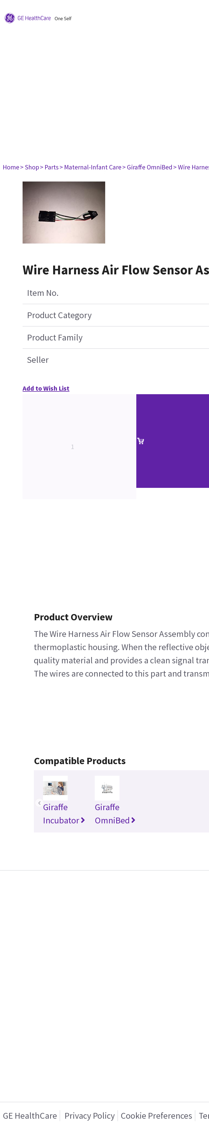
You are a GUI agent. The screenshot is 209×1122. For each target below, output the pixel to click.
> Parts (49, 167)
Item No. (43, 292)
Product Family (55, 337)
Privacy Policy (89, 1115)
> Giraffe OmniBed (147, 167)
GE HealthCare (30, 1115)
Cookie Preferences (156, 1115)
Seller (38, 359)
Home (11, 167)
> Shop (29, 167)
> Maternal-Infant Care (90, 167)
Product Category (59, 315)
